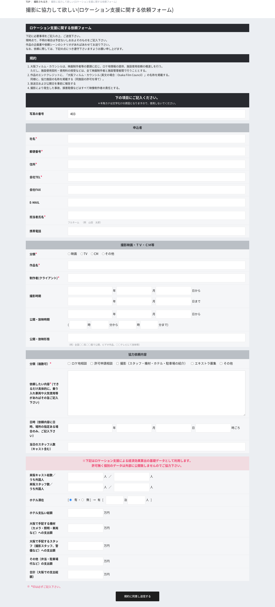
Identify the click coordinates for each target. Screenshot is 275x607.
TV (85, 253)
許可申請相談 (102, 363)
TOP (28, 2)
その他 (109, 253)
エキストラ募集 (203, 363)
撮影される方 (41, 2)
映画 (74, 253)
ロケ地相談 (77, 363)
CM (96, 253)
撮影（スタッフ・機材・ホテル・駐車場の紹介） (151, 363)
